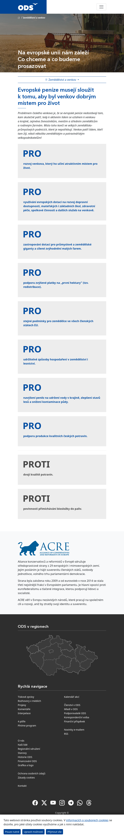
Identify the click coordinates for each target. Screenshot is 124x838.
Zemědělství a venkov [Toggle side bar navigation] (61, 80)
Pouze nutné (12, 831)
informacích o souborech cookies (87, 820)
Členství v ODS (72, 705)
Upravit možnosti (33, 831)
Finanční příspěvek (74, 721)
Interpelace (24, 713)
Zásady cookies (26, 777)
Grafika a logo (26, 765)
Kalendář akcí (71, 696)
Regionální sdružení (29, 748)
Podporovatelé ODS (75, 713)
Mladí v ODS (71, 709)
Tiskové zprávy (26, 696)
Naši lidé (22, 744)
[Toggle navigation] (101, 6)
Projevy (22, 705)
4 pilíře (22, 721)
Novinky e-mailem (74, 729)
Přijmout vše (54, 831)
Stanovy (22, 753)
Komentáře (24, 709)
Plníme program (27, 725)
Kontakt (22, 785)
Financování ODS (27, 761)
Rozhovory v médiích (29, 701)
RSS (66, 733)
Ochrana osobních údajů (31, 773)
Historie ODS (25, 757)
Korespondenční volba (76, 717)
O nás (21, 740)
